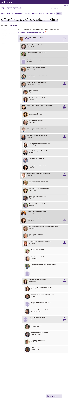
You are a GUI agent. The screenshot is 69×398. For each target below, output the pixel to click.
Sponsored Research (59, 2)
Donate (66, 2)
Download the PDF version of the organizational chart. (31, 32)
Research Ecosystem (38, 13)
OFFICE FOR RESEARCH (12, 8)
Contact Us (65, 5)
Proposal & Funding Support (22, 13)
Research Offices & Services (8, 33)
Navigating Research (7, 13)
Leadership (4, 38)
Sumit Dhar (28, 38)
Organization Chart (5, 41)
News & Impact (50, 13)
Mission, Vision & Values (7, 35)
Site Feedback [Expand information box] (53, 396)
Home (2, 25)
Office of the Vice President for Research (8, 30)
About (59, 13)
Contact (3, 43)
